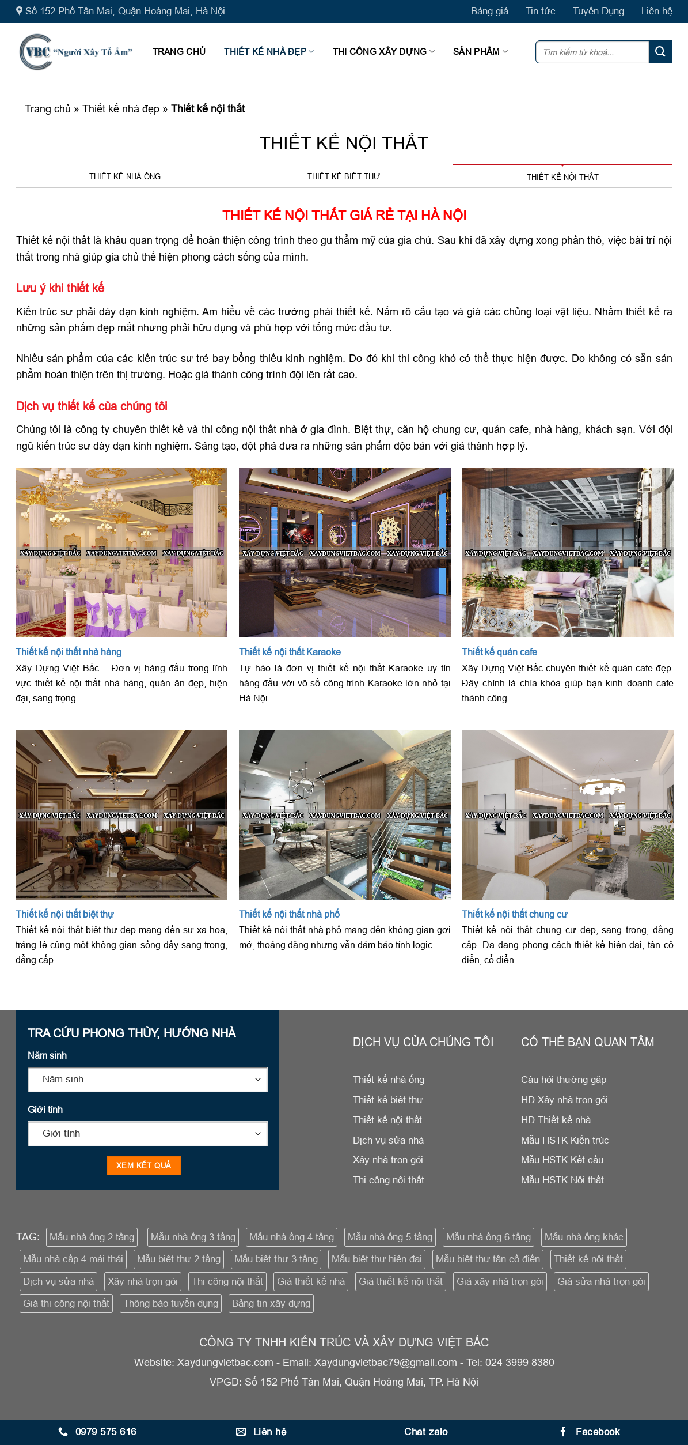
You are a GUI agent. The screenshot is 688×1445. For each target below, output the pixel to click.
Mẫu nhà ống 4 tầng (291, 1237)
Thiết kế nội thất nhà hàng (68, 652)
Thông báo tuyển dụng (170, 1303)
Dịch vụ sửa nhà (58, 1281)
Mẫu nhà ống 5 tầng (390, 1237)
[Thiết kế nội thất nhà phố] (345, 815)
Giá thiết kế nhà (311, 1281)
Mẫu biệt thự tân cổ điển (488, 1259)
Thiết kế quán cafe (499, 652)
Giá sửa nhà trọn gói (601, 1281)
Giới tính (45, 1109)
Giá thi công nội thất (66, 1303)
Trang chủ (179, 51)
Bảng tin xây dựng (271, 1303)
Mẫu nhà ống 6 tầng (488, 1237)
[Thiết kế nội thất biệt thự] (121, 815)
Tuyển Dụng (598, 11)
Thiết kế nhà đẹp (269, 51)
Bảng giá (489, 11)
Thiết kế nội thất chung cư (515, 914)
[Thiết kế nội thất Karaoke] (345, 552)
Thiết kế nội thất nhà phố (289, 914)
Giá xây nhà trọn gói (500, 1281)
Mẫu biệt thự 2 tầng (179, 1259)
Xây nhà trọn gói (143, 1281)
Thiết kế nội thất (563, 177)
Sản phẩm (480, 51)
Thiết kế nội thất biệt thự (65, 914)
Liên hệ (656, 11)
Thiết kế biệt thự (343, 176)
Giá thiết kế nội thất (401, 1281)
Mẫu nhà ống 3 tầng (193, 1237)
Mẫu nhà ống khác (584, 1237)
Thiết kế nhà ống (125, 176)
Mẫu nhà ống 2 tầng (92, 1237)
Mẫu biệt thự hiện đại (377, 1259)
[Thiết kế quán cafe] (568, 552)
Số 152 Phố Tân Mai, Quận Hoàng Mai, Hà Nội (120, 11)
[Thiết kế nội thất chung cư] (568, 815)
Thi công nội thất (227, 1281)
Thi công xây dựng (384, 51)
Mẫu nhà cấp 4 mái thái (73, 1259)
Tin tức (541, 11)
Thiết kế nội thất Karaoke (290, 652)
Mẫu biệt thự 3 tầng (276, 1259)
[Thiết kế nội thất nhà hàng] (121, 552)
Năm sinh (47, 1055)
